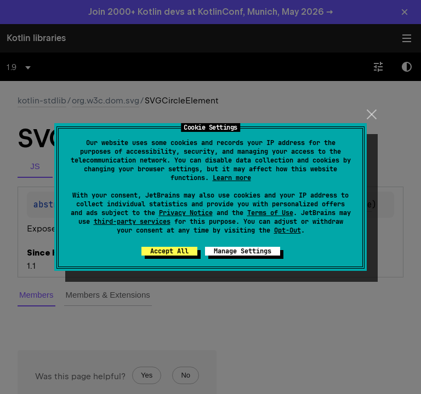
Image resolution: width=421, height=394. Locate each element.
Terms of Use (270, 212)
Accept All (169, 251)
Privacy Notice (186, 212)
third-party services (132, 221)
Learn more (232, 177)
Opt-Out (287, 230)
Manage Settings (242, 251)
